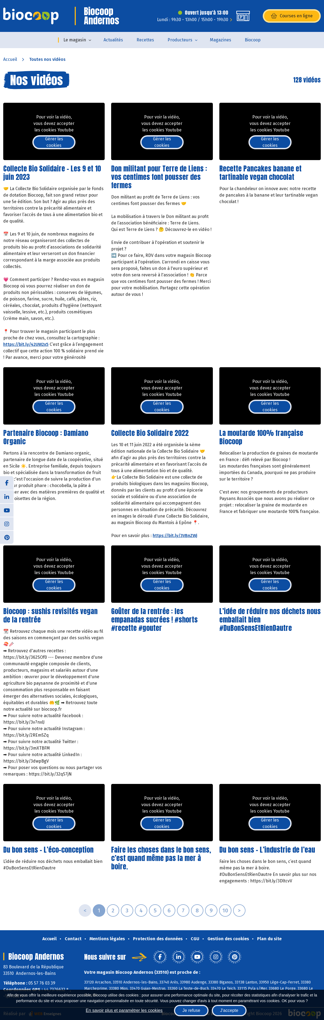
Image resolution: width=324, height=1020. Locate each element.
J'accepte (229, 1010)
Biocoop (253, 39)
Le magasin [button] (74, 39)
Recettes (145, 39)
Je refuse (191, 1010)
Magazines (220, 39)
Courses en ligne (292, 16)
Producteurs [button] (180, 39)
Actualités (113, 39)
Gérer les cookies (54, 142)
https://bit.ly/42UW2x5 (26, 344)
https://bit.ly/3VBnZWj (175, 535)
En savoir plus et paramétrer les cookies (124, 1010)
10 (225, 910)
